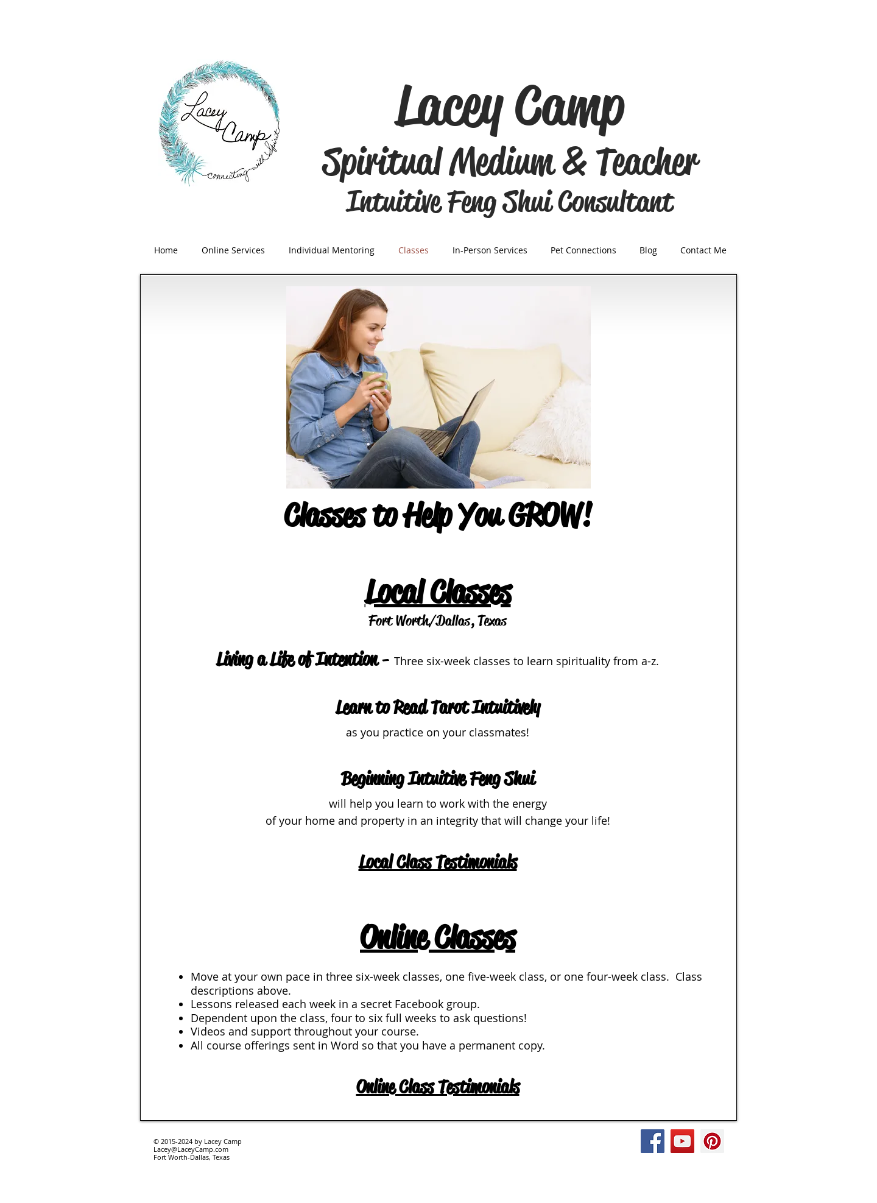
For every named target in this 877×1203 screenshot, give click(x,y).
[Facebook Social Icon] (652, 1141)
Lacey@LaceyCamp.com (190, 1149)
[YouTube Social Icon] (682, 1141)
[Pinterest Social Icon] (712, 1141)
